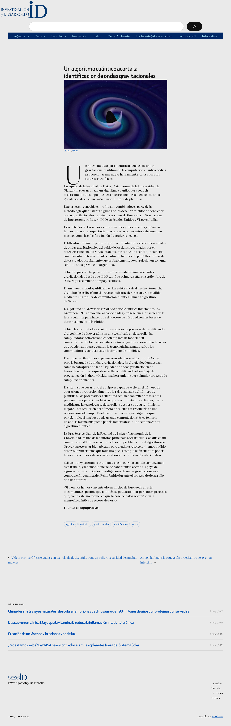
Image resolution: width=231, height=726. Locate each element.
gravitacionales (101, 524)
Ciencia (67, 150)
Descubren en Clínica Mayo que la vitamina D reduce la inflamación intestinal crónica (71, 622)
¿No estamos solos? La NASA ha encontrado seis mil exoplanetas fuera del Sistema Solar (73, 645)
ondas (135, 524)
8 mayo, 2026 (216, 611)
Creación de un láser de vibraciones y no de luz (41, 633)
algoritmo (71, 524)
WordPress (217, 716)
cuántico (84, 524)
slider (75, 150)
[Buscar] (194, 26)
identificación (120, 524)
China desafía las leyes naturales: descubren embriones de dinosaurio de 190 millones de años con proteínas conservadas (98, 611)
